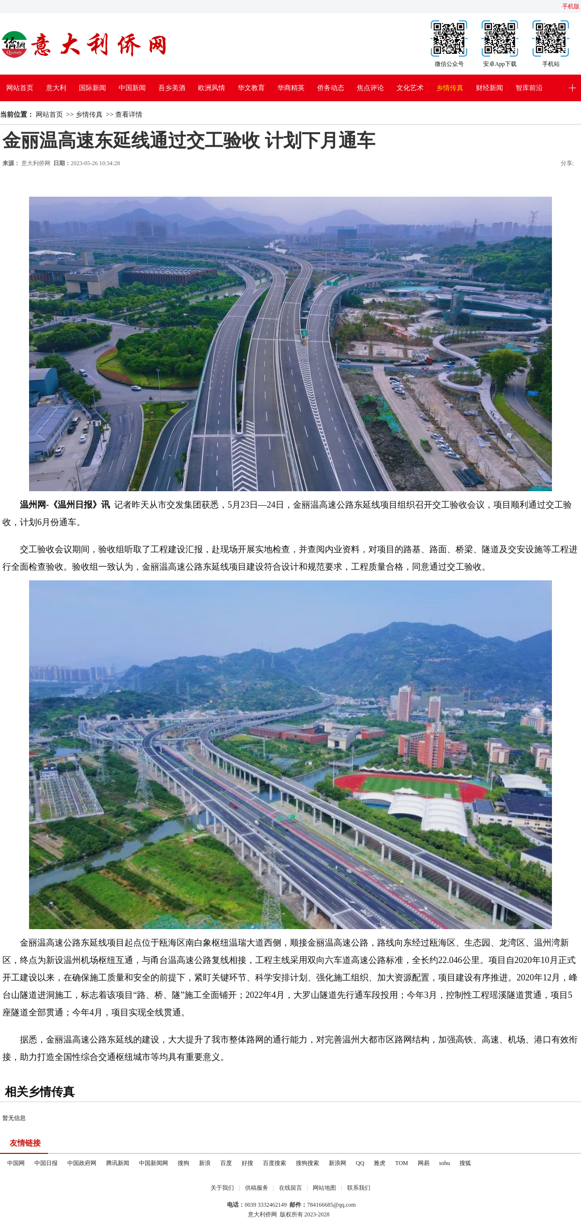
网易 (423, 1163)
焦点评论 (370, 88)
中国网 (16, 1163)
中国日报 (46, 1163)
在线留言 (290, 1187)
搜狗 (183, 1163)
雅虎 (379, 1163)
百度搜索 (274, 1163)
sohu (444, 1163)
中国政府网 (81, 1163)
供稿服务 (256, 1187)
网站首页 (19, 88)
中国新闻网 (153, 1163)
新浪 (205, 1163)
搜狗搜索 (307, 1163)
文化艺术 (410, 88)
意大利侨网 (35, 163)
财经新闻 (489, 88)
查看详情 (128, 114)
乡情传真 (449, 88)
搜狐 (465, 1163)
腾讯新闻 (117, 1163)
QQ (360, 1163)
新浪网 (337, 1163)
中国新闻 (132, 88)
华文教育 (251, 88)
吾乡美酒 (171, 88)
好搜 (247, 1163)
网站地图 (324, 1187)
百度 (226, 1163)
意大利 (56, 88)
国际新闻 (92, 88)
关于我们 (222, 1187)
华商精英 (291, 88)
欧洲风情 (211, 88)
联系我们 (358, 1187)
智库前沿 (529, 88)
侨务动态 (330, 88)
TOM (401, 1163)
